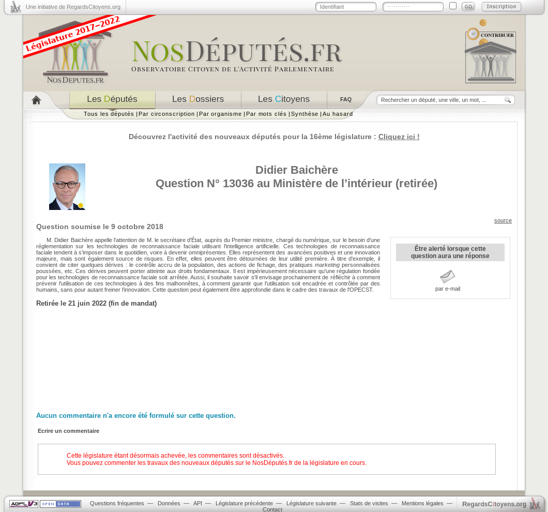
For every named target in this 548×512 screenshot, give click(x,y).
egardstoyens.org (494, 504)
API (197, 503)
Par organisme (220, 114)
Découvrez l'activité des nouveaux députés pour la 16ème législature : (274, 136)
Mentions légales (423, 503)
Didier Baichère (296, 169)
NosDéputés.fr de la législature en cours (308, 462)
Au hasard (338, 114)
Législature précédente (244, 503)
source (503, 220)
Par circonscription (167, 114)
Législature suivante (311, 503)
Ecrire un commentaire (68, 431)
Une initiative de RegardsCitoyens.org (73, 7)
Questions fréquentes (117, 503)
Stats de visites (369, 503)
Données (169, 503)
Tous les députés (109, 114)
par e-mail (447, 288)
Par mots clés (266, 114)
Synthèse (304, 114)
